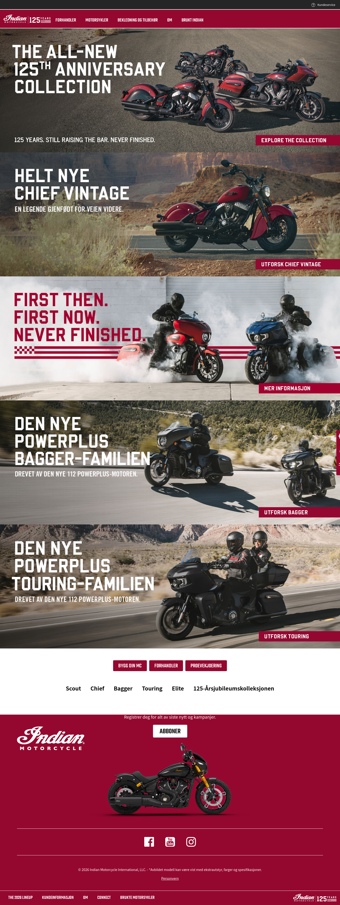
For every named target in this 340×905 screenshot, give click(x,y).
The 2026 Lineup (20, 897)
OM (85, 897)
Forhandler (65, 20)
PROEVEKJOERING (206, 666)
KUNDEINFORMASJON (58, 897)
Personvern (170, 878)
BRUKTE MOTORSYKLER (137, 897)
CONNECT (104, 897)
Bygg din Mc (130, 666)
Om (169, 20)
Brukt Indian (192, 20)
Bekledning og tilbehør (138, 20)
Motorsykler (96, 20)
